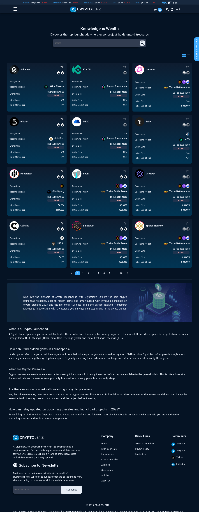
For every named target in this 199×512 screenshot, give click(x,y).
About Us (105, 480)
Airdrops (105, 464)
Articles (105, 475)
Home (104, 443)
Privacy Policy (142, 448)
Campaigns (107, 470)
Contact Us (140, 454)
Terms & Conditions (144, 443)
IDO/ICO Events (109, 448)
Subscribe (71, 489)
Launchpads (107, 454)
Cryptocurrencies (109, 459)
